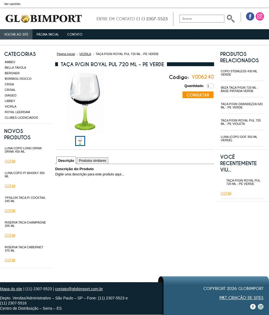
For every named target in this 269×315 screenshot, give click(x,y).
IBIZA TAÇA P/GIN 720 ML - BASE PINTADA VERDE (239, 89)
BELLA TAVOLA (15, 67)
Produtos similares (92, 161)
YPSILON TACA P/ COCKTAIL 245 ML (25, 199)
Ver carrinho (12, 4)
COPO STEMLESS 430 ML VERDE (239, 73)
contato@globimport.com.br (79, 289)
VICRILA (10, 106)
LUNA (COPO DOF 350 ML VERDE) (239, 138)
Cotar (10, 161)
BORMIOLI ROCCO (18, 78)
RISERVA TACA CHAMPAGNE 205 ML (25, 224)
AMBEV (10, 62)
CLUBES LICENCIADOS (21, 117)
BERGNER (12, 73)
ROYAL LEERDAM (17, 112)
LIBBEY (10, 101)
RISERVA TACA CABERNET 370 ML (24, 248)
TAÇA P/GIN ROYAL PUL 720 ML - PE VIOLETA (241, 122)
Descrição (66, 161)
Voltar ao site (16, 34)
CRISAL (10, 89)
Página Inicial (66, 54)
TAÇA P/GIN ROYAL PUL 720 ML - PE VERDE (243, 182)
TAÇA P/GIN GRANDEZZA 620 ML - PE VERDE (242, 105)
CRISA (9, 84)
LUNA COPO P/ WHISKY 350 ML (25, 174)
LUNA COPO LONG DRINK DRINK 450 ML (23, 150)
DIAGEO (10, 95)
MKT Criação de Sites (241, 297)
